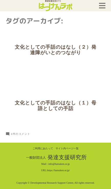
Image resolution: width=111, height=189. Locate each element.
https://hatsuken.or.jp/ (58, 170)
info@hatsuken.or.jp (59, 164)
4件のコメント (20, 133)
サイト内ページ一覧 (67, 148)
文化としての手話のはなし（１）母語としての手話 (55, 105)
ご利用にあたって (43, 148)
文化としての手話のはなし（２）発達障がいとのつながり (55, 50)
